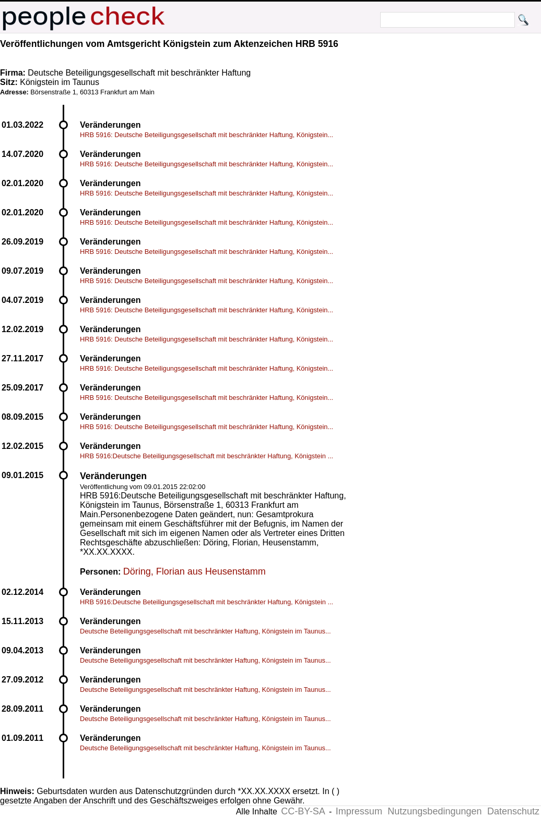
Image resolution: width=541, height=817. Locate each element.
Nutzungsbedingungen (434, 811)
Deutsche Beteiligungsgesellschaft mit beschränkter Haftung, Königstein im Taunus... (205, 631)
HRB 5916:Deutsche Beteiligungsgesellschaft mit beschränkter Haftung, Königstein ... (206, 456)
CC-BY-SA (303, 811)
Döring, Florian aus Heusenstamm (194, 571)
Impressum (359, 811)
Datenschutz (513, 811)
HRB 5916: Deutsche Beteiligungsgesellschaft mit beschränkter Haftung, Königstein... (206, 135)
